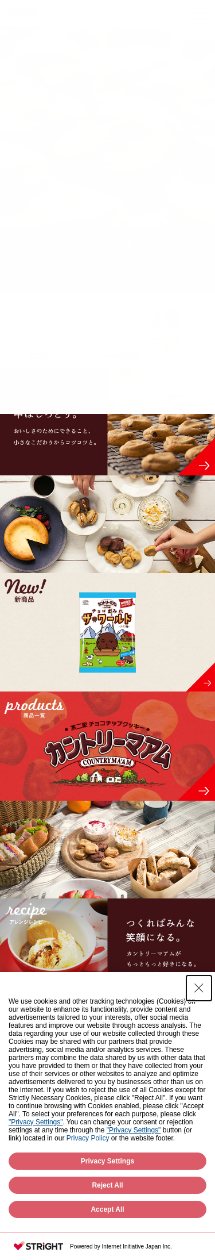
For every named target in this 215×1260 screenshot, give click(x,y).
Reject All (107, 1185)
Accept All (107, 1209)
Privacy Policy (88, 1138)
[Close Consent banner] (199, 988)
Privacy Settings (107, 1161)
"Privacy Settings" (36, 1122)
